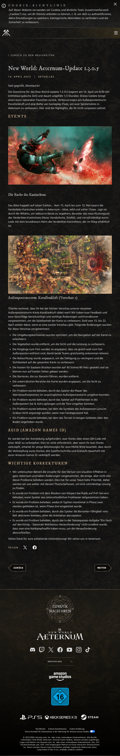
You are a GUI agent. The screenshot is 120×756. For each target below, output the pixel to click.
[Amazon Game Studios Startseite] (60, 676)
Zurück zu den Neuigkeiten (32, 55)
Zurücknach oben (60, 609)
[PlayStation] (30, 717)
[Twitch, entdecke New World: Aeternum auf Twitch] (41, 649)
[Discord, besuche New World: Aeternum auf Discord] (32, 649)
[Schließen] (115, 4)
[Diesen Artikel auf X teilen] (25, 547)
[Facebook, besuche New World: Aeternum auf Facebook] (60, 649)
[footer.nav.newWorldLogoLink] (60, 638)
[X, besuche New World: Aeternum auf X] (50, 649)
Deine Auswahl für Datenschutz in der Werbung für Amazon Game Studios (60, 731)
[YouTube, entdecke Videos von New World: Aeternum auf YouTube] (69, 649)
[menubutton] (116, 33)
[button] (60, 155)
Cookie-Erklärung (77, 729)
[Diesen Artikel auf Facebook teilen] (34, 547)
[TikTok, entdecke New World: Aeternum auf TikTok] (87, 649)
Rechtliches (40, 729)
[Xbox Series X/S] (60, 717)
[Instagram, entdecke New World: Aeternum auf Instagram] (78, 649)
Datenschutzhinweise (57, 729)
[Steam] (90, 717)
